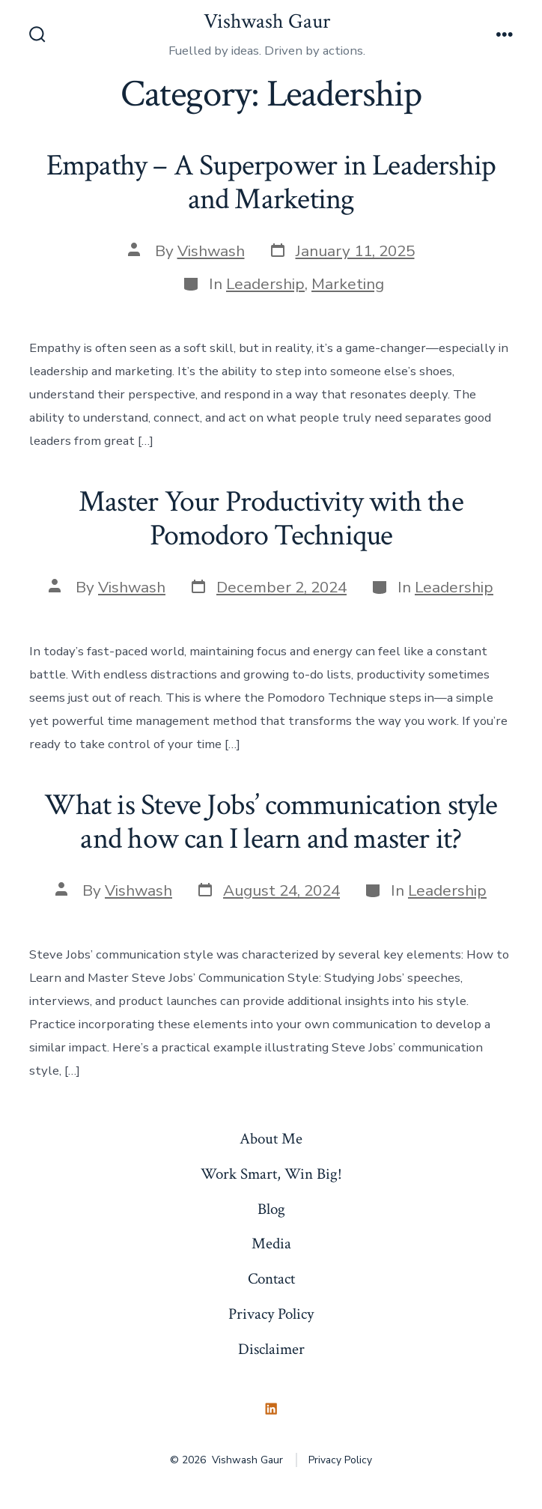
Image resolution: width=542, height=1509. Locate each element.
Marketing (347, 283)
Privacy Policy (271, 1314)
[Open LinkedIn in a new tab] (271, 1409)
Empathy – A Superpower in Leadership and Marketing (271, 182)
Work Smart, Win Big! (271, 1174)
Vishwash (211, 250)
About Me (271, 1139)
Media (271, 1243)
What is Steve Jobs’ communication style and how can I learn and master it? (270, 822)
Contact (271, 1279)
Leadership (265, 283)
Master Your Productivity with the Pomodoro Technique (271, 519)
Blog (271, 1209)
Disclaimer (271, 1349)
